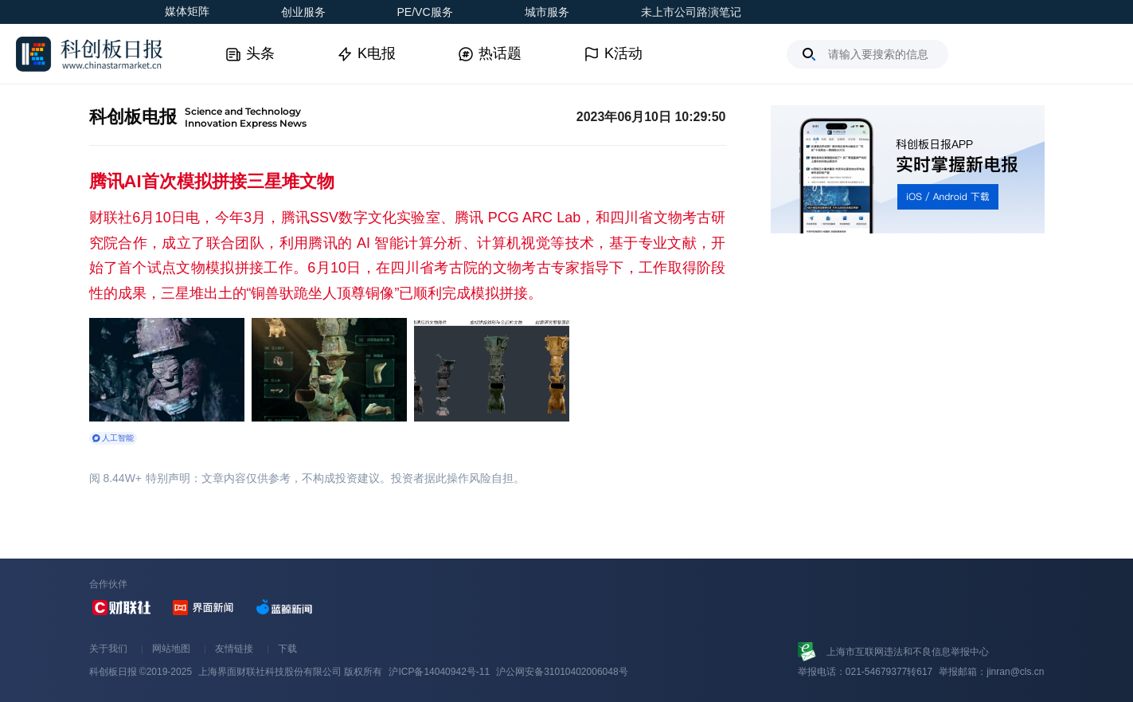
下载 (287, 648)
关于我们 (108, 648)
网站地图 (171, 648)
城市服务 (547, 12)
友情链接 (234, 648)
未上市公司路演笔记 (691, 12)
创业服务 (303, 12)
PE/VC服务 (425, 12)
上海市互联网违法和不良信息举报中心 (907, 651)
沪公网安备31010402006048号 (561, 671)
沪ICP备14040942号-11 (439, 671)
